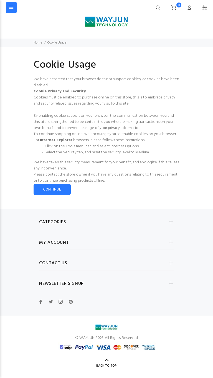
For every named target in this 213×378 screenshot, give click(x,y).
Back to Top (106, 366)
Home (38, 42)
